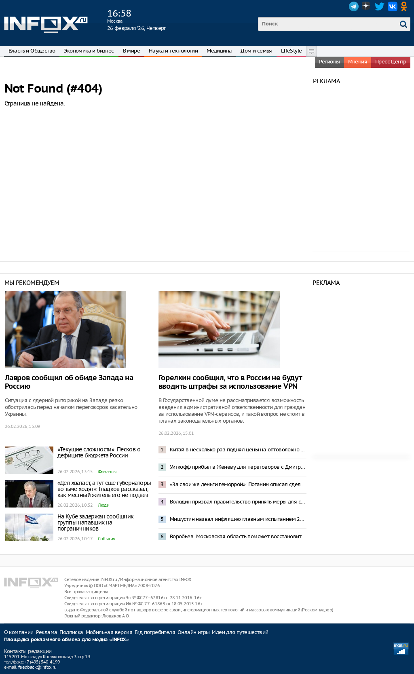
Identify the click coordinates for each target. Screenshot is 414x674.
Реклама (46, 632)
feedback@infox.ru (37, 667)
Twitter (379, 6)
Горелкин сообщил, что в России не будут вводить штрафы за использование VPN (230, 382)
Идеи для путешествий (240, 632)
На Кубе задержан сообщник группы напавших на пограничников (95, 522)
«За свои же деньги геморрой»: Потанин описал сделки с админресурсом (238, 484)
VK (392, 6)
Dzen (367, 6)
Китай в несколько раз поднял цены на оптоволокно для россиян (238, 450)
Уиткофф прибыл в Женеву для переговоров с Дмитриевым (238, 467)
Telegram (354, 6)
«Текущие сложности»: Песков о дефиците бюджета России (99, 452)
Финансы (107, 471)
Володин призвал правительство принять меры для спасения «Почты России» (238, 502)
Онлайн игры (193, 632)
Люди (104, 505)
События (106, 538)
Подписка (71, 632)
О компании (19, 632)
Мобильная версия (109, 632)
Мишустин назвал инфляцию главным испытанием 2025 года (238, 519)
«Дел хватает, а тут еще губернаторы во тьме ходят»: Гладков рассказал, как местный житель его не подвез (104, 489)
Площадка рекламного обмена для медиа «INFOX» (66, 640)
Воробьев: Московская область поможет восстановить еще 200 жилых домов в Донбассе (238, 536)
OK (405, 6)
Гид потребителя (155, 632)
